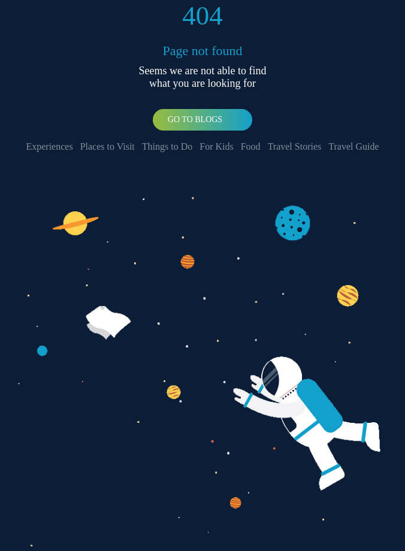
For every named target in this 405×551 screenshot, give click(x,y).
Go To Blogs (195, 119)
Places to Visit (107, 146)
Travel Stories (295, 146)
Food (251, 146)
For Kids (216, 146)
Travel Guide (353, 146)
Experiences (49, 146)
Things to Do (167, 146)
